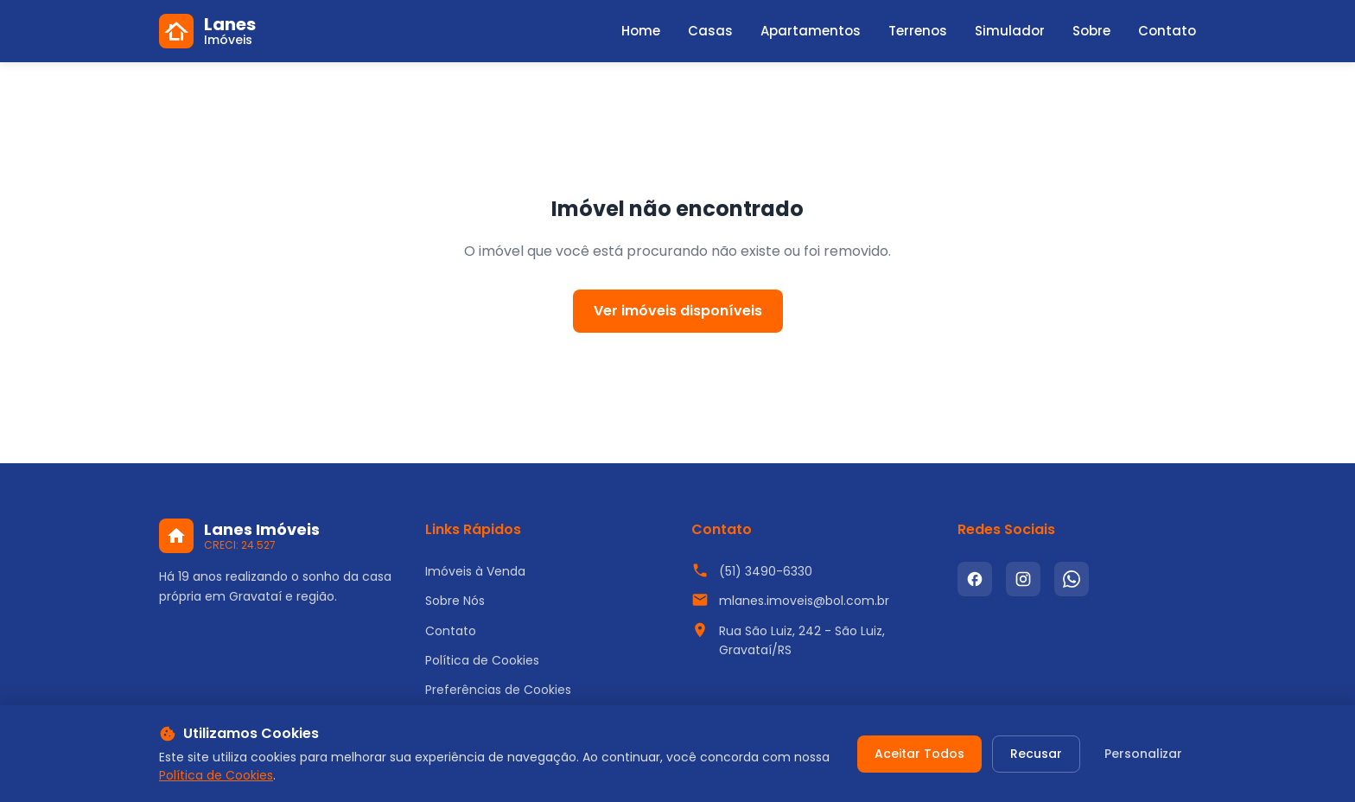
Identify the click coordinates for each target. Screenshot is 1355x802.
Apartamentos (810, 31)
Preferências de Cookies (498, 689)
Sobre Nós (455, 600)
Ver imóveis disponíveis (678, 311)
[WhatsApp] (1071, 579)
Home (640, 31)
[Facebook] (974, 579)
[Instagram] (1023, 579)
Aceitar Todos (919, 753)
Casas (710, 31)
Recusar (1036, 753)
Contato (1167, 31)
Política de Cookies (482, 660)
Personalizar (1143, 753)
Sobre (1091, 31)
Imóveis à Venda (475, 571)
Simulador (1010, 31)
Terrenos (917, 31)
